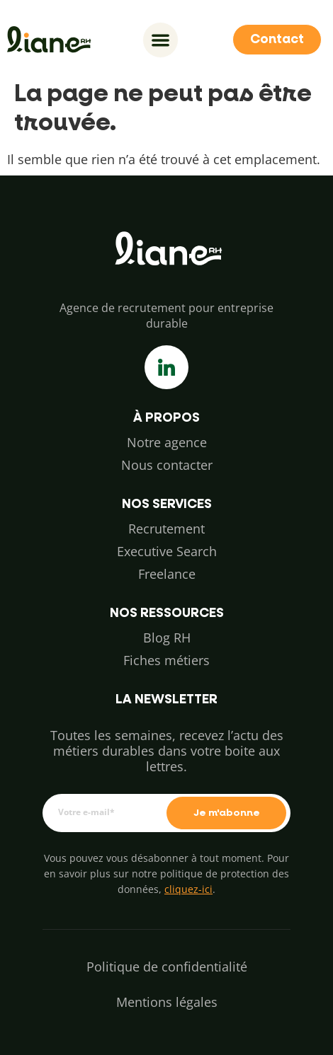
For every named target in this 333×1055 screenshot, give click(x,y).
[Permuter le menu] (160, 40)
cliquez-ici (188, 889)
